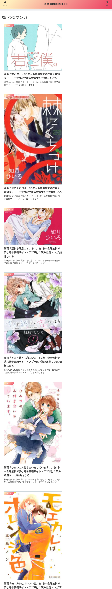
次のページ (56, 545)
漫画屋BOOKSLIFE (56, 4)
